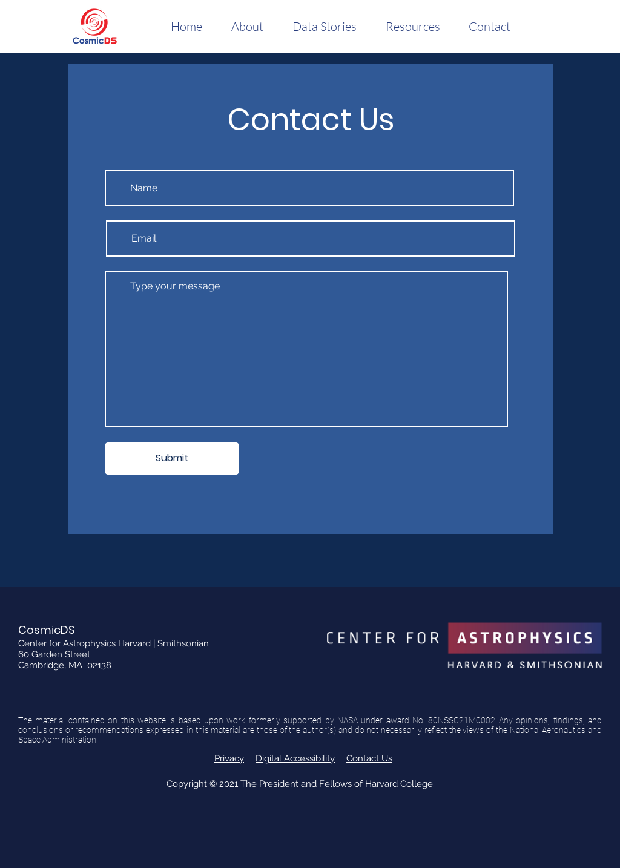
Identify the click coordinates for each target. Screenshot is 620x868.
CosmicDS (46, 629)
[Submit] (172, 458)
